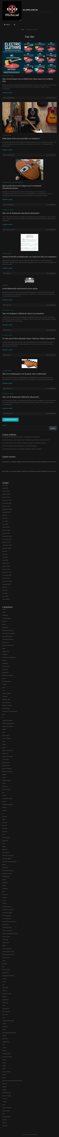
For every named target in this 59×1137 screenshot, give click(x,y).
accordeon (5, 627)
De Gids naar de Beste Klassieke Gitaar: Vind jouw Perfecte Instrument (28, 338)
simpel (4, 1035)
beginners (5, 669)
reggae (4, 996)
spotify (4, 1059)
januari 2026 (6, 497)
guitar (4, 783)
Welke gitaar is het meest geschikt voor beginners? (21, 138)
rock (3, 1005)
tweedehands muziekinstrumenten (12, 182)
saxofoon (5, 1026)
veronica (4, 1098)
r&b (3, 984)
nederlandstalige (7, 930)
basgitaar (5, 663)
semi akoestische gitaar (9, 1032)
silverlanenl (52, 97)
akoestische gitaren (8, 639)
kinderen (4, 849)
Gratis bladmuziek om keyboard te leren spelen (20, 288)
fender (4, 729)
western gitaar (6, 1116)
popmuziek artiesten (8, 975)
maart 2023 (5, 599)
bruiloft (4, 684)
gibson (4, 744)
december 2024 (6, 536)
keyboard (5, 285)
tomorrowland (6, 1071)
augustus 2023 (6, 584)
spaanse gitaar (6, 1053)
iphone (4, 810)
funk (3, 741)
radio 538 (5, 987)
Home (22, 29)
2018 (3, 612)
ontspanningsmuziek (8, 951)
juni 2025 (5, 518)
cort (3, 690)
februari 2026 (6, 494)
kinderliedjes (6, 852)
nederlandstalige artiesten (10, 933)
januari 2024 (6, 569)
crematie (4, 696)
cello (3, 687)
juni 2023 (5, 590)
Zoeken (4, 425)
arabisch (4, 654)
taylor (4, 1068)
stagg (4, 1065)
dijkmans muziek (7, 705)
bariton (4, 660)
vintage (4, 1101)
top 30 (4, 1074)
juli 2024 (4, 551)
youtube (4, 1122)
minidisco (5, 894)
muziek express (6, 906)
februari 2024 (6, 566)
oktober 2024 (6, 542)
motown (4, 897)
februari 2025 (6, 530)
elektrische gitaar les (8, 723)
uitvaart (4, 1083)
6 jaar (4, 624)
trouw (4, 1077)
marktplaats (5, 876)
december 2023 (6, 572)
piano (4, 960)
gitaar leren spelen (7, 756)
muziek (4, 903)
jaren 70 (4, 825)
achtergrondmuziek (7, 630)
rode (3, 1017)
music (4, 900)
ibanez (4, 807)
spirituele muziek (7, 1056)
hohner (4, 795)
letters (4, 864)
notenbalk (5, 939)
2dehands (5, 615)
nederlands (5, 924)
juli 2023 (4, 587)
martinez (4, 882)
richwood (5, 1002)
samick (4, 1023)
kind (3, 843)
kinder (4, 846)
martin (4, 879)
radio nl (4, 990)
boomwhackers (6, 681)
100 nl (4, 609)
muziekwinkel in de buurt (9, 921)
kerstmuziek (5, 837)
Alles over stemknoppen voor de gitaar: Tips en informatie (24, 374)
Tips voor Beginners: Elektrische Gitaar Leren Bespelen (23, 313)
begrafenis (5, 672)
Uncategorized (6, 135)
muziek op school (7, 912)
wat (3, 1113)
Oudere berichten (10, 419)
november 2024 (6, 539)
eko (3, 714)
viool (3, 1104)
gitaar (4, 747)
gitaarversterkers (7, 771)
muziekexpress (6, 918)
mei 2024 (5, 557)
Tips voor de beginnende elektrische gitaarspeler (20, 397)
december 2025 (6, 500)
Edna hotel (5, 471)
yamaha (4, 1119)
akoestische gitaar (8, 209)
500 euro (4, 621)
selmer (4, 1029)
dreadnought (6, 708)
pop (3, 966)
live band (5, 867)
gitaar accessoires (7, 750)
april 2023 (5, 596)
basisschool (5, 666)
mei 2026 (5, 485)
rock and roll (5, 1008)
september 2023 (7, 581)
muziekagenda (6, 915)
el (2, 717)
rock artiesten (6, 1011)
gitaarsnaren (6, 765)
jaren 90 (4, 831)
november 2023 (6, 575)
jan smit (4, 816)
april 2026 (5, 488)
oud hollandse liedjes (8, 954)
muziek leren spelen (8, 909)
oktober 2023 (6, 578)
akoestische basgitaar (8, 633)
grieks (4, 777)
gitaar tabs (5, 759)
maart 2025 (5, 527)
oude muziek (5, 957)
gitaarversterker (7, 768)
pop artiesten (6, 969)
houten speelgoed (7, 804)
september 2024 (7, 545)
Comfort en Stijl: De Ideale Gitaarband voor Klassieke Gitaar (19, 446)
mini (3, 891)
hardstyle (5, 786)
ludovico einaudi (7, 873)
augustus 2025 (6, 512)
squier (4, 1062)
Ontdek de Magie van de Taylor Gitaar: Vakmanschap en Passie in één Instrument (25, 440)
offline (4, 945)
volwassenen (6, 1110)
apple (4, 648)
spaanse (4, 1050)
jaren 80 (4, 828)
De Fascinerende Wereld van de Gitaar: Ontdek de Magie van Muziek (22, 449)
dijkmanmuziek (6, 702)
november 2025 (6, 503)
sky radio (5, 1038)
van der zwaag (6, 1095)
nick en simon (6, 936)
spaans (4, 1047)
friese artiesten (6, 738)
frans (3, 732)
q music (4, 978)
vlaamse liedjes (6, 1107)
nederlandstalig (6, 927)
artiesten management (9, 657)
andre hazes (5, 642)
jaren (3, 819)
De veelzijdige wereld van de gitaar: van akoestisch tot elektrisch (21, 437)
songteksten (5, 1041)
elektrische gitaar (8, 75)
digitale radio (6, 699)
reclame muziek (6, 993)
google (4, 774)
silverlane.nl (30, 10)
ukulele (4, 1089)
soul (3, 1044)
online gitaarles (6, 948)
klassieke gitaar (7, 335)
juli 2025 (4, 515)
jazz (3, 834)
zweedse (4, 1125)
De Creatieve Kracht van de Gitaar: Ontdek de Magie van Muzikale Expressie (24, 443)
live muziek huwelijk (8, 870)
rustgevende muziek (8, 1020)
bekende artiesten (7, 675)
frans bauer (5, 735)
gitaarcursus (6, 762)
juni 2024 (5, 554)
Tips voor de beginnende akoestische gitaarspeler (20, 213)
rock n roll (5, 1014)
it (2, 813)
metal (4, 885)
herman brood (6, 789)
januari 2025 (6, 533)
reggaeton (5, 999)
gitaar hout (5, 753)
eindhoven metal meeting (9, 711)
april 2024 (5, 560)
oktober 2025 (6, 506)
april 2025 (5, 524)
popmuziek (5, 972)
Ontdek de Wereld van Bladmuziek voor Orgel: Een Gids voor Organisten (29, 256)
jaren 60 (4, 822)
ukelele (4, 1086)
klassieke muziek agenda (9, 861)
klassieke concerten (8, 855)
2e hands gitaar (6, 618)
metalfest (5, 888)
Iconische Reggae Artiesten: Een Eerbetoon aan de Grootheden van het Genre (33, 461)
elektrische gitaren (7, 726)
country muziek (6, 693)
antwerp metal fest (7, 645)
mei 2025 (5, 521)
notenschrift (5, 942)
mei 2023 (5, 593)
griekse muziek (6, 780)
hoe (3, 792)
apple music (5, 651)
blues (3, 678)
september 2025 (7, 509)
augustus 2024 (6, 548)
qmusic (4, 981)
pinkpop (4, 963)
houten (4, 801)
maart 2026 (5, 491)
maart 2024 (5, 563)
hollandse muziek (7, 798)
